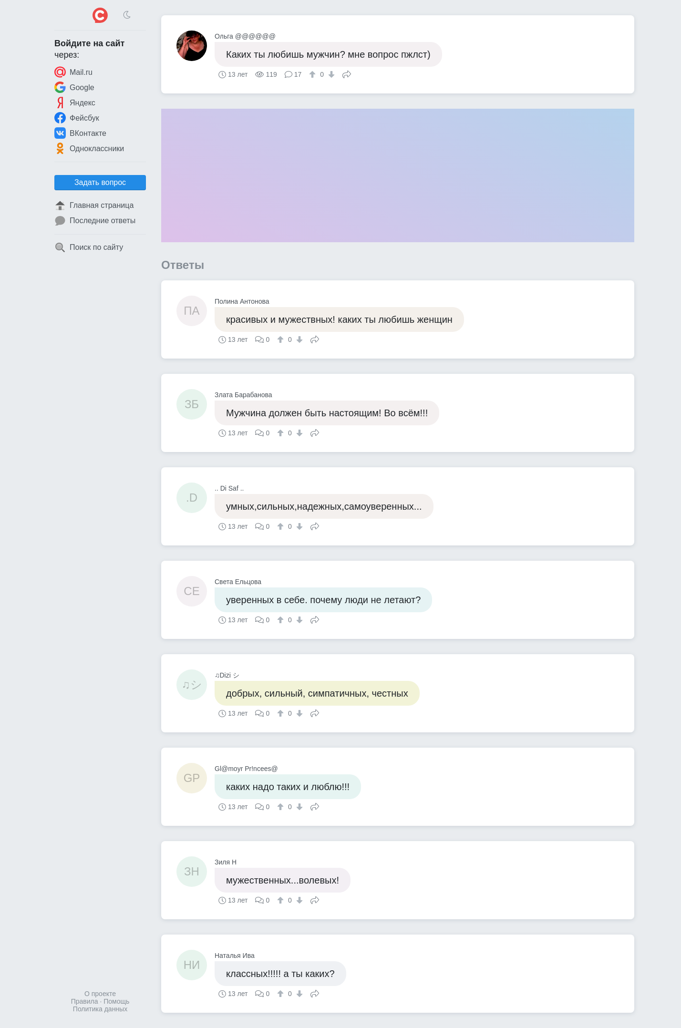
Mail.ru (73, 72)
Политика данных (100, 1009)
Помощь (116, 1001)
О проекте (100, 993)
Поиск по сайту (88, 247)
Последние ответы (94, 220)
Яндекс (74, 102)
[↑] (313, 74)
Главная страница (94, 205)
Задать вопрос (100, 182)
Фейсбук (76, 117)
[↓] (330, 74)
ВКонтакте (80, 133)
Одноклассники (89, 148)
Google (74, 87)
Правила (84, 1001)
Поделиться (347, 73)
